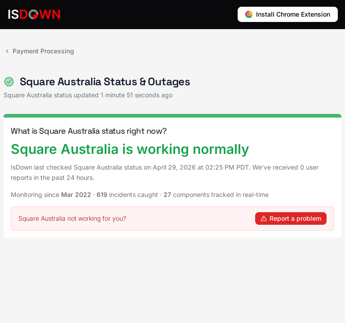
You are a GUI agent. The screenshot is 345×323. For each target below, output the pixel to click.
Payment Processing (39, 51)
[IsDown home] (34, 14)
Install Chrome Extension (287, 14)
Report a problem (291, 218)
